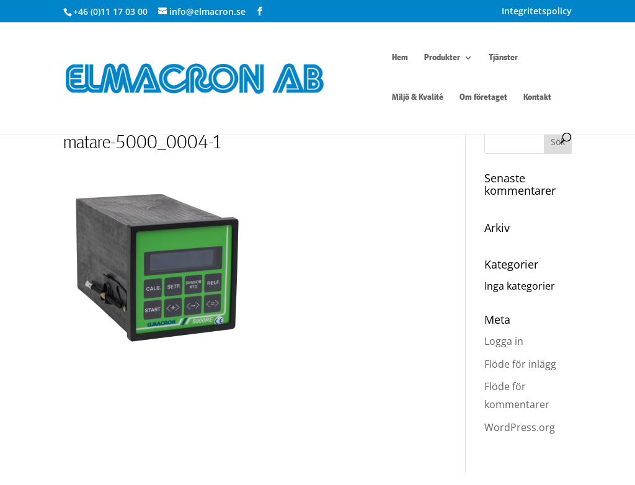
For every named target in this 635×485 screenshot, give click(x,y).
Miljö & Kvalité (417, 97)
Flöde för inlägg (520, 364)
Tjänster (503, 57)
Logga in (503, 341)
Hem (400, 57)
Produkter (442, 57)
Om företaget (483, 97)
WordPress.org (519, 427)
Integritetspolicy (537, 12)
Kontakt (537, 97)
